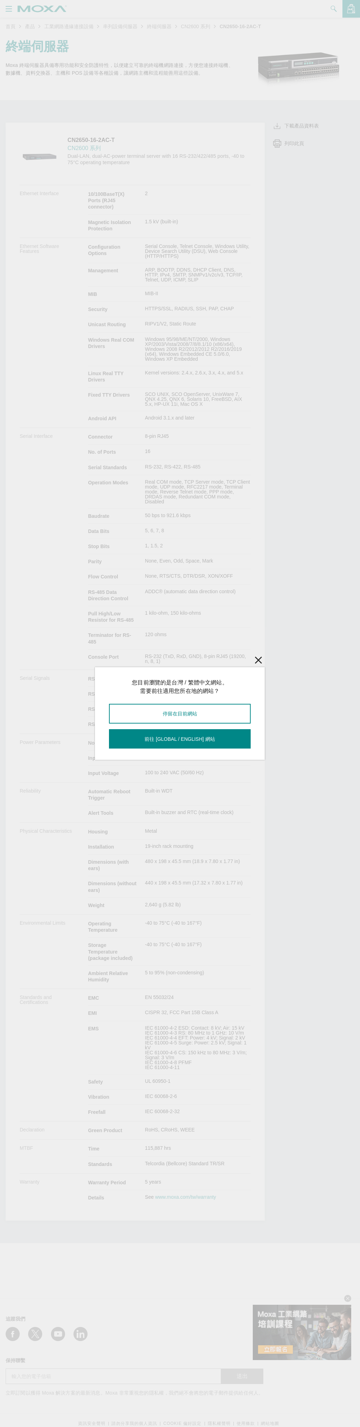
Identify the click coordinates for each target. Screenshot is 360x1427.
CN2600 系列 (195, 26)
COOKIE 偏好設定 (182, 1424)
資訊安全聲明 (91, 1424)
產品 (30, 26)
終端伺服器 (159, 26)
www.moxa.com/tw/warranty (185, 1197)
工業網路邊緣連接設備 (69, 26)
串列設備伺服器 (120, 26)
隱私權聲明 (219, 1424)
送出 (242, 1376)
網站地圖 (270, 1424)
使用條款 (246, 1424)
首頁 (10, 26)
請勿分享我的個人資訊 (134, 1424)
